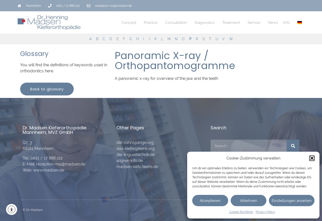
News (273, 22)
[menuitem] (299, 22)
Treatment (232, 22)
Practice (152, 22)
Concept (130, 22)
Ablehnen (248, 200)
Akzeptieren (210, 200)
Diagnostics (206, 22)
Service (255, 22)
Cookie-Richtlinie (241, 212)
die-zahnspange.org (135, 142)
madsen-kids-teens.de (137, 166)
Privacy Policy (265, 212)
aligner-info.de (129, 160)
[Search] (293, 146)
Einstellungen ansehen (292, 200)
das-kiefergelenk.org (135, 148)
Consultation (177, 22)
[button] (311, 158)
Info (287, 22)
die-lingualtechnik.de (135, 154)
